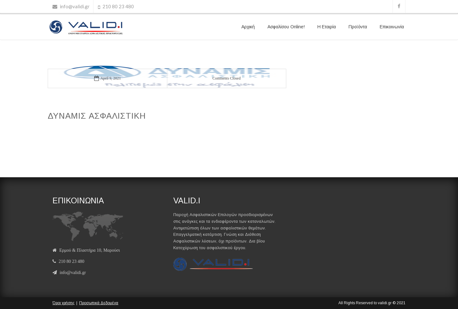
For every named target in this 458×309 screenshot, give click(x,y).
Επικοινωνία (392, 26)
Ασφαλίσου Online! (286, 26)
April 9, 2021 (107, 78)
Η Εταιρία (326, 26)
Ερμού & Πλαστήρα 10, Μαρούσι (89, 250)
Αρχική (248, 26)
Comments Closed (226, 78)
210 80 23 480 (118, 6)
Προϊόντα (358, 26)
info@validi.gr (75, 6)
